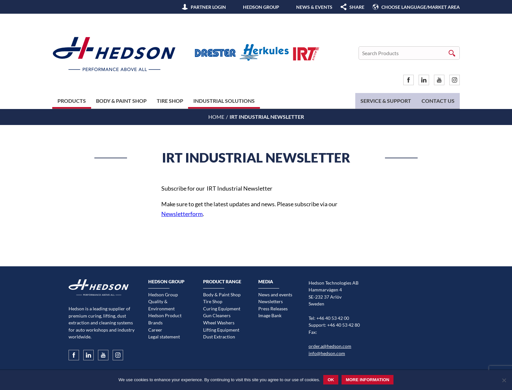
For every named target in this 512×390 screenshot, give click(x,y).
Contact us (438, 101)
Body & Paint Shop (121, 101)
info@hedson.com (327, 353)
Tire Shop (170, 101)
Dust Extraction (219, 336)
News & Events (314, 7)
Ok (331, 379)
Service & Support (385, 101)
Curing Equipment (221, 308)
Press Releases (273, 308)
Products (71, 101)
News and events (275, 294)
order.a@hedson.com (330, 346)
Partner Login (208, 7)
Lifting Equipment (221, 330)
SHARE (356, 7)
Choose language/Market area (420, 7)
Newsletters (270, 301)
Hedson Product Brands (165, 319)
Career (155, 330)
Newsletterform (182, 214)
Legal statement (164, 336)
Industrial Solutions (224, 101)
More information (367, 379)
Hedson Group (261, 7)
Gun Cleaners (217, 315)
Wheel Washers (218, 322)
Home (216, 117)
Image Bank (269, 315)
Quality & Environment (161, 305)
